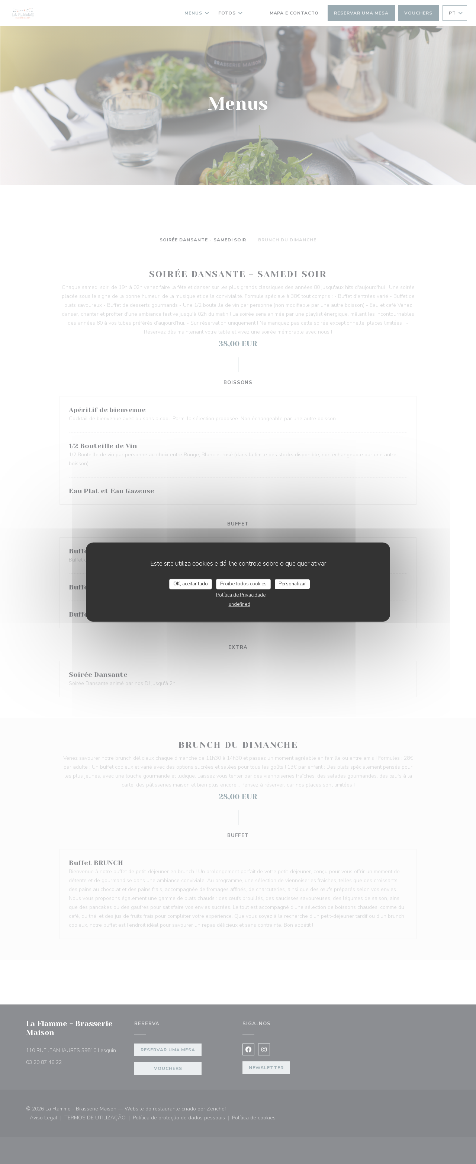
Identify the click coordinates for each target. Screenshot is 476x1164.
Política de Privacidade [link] (241, 594)
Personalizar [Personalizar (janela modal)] (292, 584)
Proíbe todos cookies (243, 584)
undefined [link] (239, 604)
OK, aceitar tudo (190, 584)
